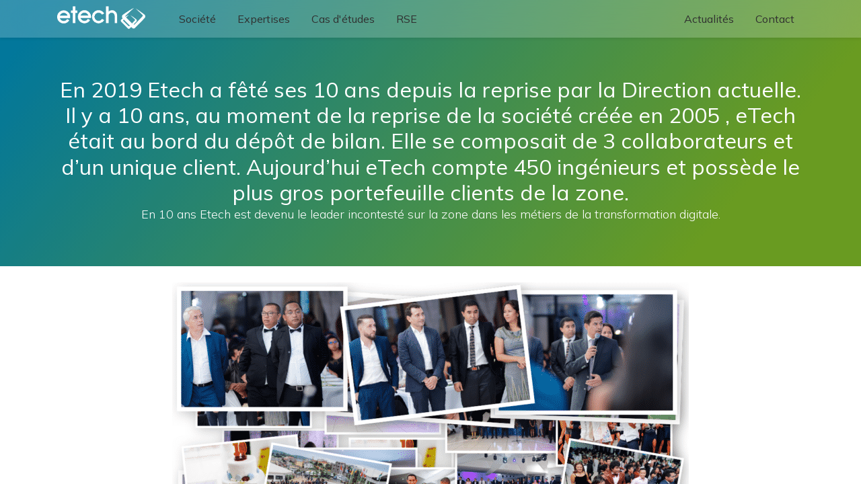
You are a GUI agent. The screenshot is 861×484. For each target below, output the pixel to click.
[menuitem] (199, 18)
